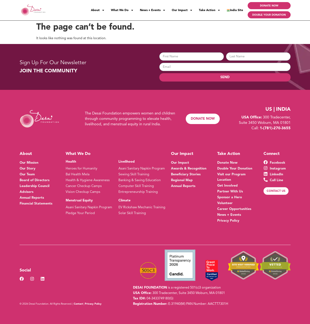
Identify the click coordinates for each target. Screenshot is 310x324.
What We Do (122, 10)
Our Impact (182, 10)
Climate (124, 200)
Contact (78, 304)
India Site (235, 10)
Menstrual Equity (79, 200)
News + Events (153, 10)
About (98, 10)
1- (275, 128)
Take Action (209, 10)
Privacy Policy (93, 304)
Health (71, 161)
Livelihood (126, 161)
